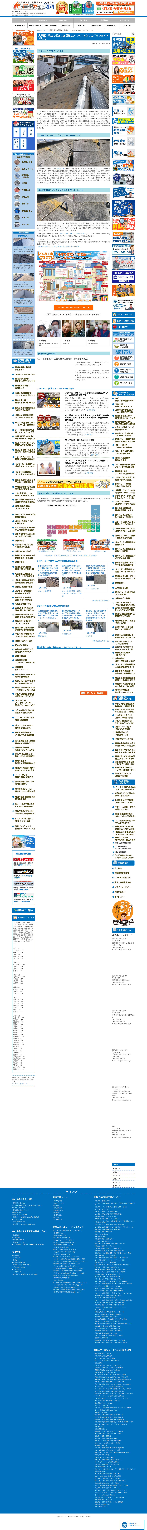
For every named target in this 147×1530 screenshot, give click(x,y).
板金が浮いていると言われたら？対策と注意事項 (109, 1224)
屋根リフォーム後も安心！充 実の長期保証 (26, 1217)
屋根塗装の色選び (100, 1236)
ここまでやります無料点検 (62, 1238)
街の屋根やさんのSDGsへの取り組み (24, 1224)
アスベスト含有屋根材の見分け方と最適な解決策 (109, 1448)
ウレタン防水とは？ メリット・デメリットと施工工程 (111, 1398)
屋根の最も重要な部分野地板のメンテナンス (108, 1459)
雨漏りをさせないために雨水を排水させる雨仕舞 (109, 1419)
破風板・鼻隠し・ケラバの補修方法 (105, 1372)
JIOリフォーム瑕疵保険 (20, 1214)
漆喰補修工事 (58, 1208)
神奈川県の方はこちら (47, 551)
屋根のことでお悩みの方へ (103, 1201)
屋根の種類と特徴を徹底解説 (103, 1356)
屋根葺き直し (112, 26)
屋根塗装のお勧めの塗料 (102, 1504)
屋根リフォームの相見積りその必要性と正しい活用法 (111, 1207)
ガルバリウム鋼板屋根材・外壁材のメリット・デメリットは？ (113, 1293)
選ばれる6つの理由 (19, 1207)
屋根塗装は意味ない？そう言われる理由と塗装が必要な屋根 (113, 1379)
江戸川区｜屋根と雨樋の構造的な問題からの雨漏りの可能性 (80, 555)
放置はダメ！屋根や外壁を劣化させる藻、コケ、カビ (111, 1490)
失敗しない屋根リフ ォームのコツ (105, 1246)
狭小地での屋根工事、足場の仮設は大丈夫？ (108, 1274)
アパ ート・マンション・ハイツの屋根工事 (67, 1256)
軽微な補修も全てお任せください (64, 1240)
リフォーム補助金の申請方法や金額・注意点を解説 (69, 1289)
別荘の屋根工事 (58, 1280)
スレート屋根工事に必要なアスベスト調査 (107, 1450)
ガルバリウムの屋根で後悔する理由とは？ (107, 1473)
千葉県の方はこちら (73, 551)
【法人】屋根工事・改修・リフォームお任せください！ (70, 1282)
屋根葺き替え (20, 26)
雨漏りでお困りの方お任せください (64, 1242)
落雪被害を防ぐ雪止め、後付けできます (107, 1316)
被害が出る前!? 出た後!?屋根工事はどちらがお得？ (110, 1243)
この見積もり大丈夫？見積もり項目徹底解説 (108, 1214)
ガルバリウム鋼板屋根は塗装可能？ (105, 1298)
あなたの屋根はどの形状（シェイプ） (106, 1410)
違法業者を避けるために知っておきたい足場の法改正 (111, 1342)
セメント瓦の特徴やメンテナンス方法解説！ (108, 1478)
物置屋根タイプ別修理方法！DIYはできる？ (67, 1263)
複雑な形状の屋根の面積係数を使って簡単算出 (109, 1431)
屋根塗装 (56, 1205)
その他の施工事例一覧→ (101, 600)
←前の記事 (48, 555)
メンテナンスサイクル (101, 1209)
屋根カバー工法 (35, 26)
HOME (39, 30)
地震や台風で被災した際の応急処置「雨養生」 (109, 1433)
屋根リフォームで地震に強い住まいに (65, 1249)
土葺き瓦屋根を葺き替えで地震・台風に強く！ (109, 1483)
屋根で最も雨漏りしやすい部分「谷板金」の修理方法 (111, 1424)
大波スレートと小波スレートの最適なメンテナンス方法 (111, 1485)
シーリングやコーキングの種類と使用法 (107, 1462)
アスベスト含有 (60, 168)
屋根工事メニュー (59, 1233)
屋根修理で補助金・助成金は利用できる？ (66, 1287)
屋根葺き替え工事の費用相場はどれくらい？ (67, 1292)
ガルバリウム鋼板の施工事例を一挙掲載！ (107, 1276)
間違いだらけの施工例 (101, 1234)
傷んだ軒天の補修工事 (101, 1405)
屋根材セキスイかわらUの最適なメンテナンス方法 (110, 1272)
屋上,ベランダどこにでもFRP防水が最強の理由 (109, 1386)
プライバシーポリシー (20, 1267)
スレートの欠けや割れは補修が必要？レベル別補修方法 (111, 1257)
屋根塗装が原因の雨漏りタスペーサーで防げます (109, 1382)
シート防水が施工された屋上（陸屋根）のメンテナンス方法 (113, 1389)
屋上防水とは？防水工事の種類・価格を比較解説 (109, 1391)
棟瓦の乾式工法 (99, 1309)
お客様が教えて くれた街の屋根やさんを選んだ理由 (28, 1244)
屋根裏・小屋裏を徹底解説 (103, 1436)
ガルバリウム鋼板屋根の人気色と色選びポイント (109, 1302)
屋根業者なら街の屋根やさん (22, 1265)
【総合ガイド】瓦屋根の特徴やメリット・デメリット (111, 1307)
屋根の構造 (98, 1363)
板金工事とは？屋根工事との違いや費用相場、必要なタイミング (114, 1227)
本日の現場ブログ (18, 1240)
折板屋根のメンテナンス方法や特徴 (105, 1262)
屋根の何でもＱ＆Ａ (19, 1242)
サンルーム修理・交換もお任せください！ (66, 1266)
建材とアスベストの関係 (102, 1455)
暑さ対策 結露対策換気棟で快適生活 (106, 1438)
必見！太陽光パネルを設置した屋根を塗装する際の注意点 (112, 1265)
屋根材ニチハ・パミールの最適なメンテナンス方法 (110, 1269)
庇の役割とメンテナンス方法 (103, 1403)
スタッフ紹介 (17, 1257)
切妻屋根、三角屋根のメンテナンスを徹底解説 (109, 1367)
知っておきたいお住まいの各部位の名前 (107, 1360)
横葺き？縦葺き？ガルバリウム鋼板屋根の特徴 (109, 1290)
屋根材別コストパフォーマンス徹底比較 (107, 1464)
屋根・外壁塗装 (50, 26)
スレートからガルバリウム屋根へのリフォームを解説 (111, 1281)
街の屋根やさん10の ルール (21, 1210)
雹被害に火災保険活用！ (102, 1338)
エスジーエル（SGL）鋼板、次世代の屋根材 (108, 1476)
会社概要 (104, 20)
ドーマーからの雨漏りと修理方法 (105, 1495)
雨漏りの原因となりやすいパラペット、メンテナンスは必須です (114, 1393)
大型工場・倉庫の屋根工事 (62, 1254)
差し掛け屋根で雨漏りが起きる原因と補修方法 (109, 1417)
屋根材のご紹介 (99, 1426)
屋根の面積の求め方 (101, 1429)
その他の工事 (58, 1219)
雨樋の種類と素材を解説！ (62, 1278)
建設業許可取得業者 (19, 1262)
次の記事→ (93, 555)
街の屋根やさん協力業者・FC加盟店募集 (25, 1274)
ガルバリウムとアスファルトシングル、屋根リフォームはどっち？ (115, 1469)
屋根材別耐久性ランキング (103, 1466)
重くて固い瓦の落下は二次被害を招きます (107, 1328)
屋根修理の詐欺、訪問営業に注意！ (105, 1216)
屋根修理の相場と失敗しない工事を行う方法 (108, 1248)
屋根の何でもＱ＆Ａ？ (101, 1506)
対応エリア (16, 1260)
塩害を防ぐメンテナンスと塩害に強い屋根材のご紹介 (111, 1492)
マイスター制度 (18, 1219)
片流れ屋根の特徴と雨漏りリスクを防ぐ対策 (108, 1365)
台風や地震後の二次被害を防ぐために (106, 1333)
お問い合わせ (124, 20)
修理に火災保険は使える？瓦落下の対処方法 (108, 1331)
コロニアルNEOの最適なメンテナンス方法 (107, 1286)
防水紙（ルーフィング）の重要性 (105, 1457)
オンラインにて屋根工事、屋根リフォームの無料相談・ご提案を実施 (115, 1203)
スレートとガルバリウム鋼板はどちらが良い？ (109, 1279)
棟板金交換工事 (58, 1210)
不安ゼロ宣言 (17, 1212)
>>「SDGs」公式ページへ (20, 1084)
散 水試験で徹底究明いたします (63, 1245)
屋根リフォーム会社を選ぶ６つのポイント (107, 1321)
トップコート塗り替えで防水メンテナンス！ (108, 1400)
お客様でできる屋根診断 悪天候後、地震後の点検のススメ (114, 1323)
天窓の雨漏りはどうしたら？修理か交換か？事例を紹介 (111, 1377)
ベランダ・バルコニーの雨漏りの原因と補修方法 (109, 1396)
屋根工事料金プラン (60, 1235)
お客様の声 (42, 20)
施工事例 (83, 20)
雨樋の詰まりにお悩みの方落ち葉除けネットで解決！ (70, 1273)
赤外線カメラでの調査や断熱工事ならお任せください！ (70, 1261)
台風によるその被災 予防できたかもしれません (109, 1335)
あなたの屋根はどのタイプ (103, 1353)
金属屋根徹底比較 (100, 1471)
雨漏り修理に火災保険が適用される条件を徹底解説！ (111, 1340)
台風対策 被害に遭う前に (61, 1247)
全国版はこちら (100, 551)
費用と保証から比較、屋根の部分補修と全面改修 (109, 1250)
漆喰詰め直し (96, 26)
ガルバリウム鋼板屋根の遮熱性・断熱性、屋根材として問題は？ (114, 1300)
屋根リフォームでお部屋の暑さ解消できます (108, 1440)
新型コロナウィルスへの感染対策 (72, 234)
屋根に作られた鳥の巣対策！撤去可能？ (66, 1275)
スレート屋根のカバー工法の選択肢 (105, 1255)
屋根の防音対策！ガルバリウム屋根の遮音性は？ (109, 1305)
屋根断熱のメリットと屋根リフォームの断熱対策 (109, 1497)
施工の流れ (63, 20)
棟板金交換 (65, 26)
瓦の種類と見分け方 (101, 1445)
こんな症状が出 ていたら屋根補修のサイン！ (108, 1326)
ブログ (44, 30)
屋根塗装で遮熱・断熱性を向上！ (105, 1239)
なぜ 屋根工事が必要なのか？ (103, 1241)
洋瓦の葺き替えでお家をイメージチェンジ (107, 1488)
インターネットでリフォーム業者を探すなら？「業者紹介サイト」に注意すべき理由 (115, 1221)
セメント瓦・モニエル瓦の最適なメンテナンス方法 (110, 1481)
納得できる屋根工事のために (103, 1232)
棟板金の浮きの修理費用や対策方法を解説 (107, 1229)
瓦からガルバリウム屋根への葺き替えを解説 (108, 1295)
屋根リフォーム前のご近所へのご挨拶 (106, 1211)
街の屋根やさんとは (19, 1203)
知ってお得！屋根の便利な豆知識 (105, 1358)
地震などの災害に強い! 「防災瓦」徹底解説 (108, 1314)
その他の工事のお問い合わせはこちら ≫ (73, 307)
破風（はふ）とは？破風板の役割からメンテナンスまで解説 (113, 1407)
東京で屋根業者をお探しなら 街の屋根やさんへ (27, 1205)
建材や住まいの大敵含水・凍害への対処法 (107, 1443)
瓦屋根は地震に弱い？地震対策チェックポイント (109, 1312)
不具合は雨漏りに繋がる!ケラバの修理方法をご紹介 (110, 1374)
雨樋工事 (81, 26)
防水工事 (127, 26)
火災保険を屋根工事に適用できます (64, 1252)
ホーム (22, 20)
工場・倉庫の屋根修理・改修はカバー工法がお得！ (69, 1268)
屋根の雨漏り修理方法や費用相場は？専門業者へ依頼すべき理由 (114, 1422)
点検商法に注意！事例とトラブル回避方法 (107, 1218)
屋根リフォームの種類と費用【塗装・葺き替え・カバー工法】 (113, 1253)
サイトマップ (17, 1272)
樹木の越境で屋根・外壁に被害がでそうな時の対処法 (111, 1319)
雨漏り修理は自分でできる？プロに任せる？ (108, 1370)
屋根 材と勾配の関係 (101, 1412)
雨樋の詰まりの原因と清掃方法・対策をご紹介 (68, 1270)
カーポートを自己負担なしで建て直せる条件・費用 (69, 1259)
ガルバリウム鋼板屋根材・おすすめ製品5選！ (108, 1288)
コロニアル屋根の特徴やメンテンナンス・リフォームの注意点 (113, 1283)
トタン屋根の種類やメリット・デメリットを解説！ (110, 1260)
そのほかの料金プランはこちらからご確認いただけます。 (59, 246)
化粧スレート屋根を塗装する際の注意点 (107, 1267)
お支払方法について (19, 1222)
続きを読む (91, 410)
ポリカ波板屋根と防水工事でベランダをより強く (68, 1285)
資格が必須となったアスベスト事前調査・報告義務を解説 (112, 1452)
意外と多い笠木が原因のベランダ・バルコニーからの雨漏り (113, 1384)
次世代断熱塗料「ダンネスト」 (104, 1499)
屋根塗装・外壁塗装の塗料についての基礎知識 (109, 1502)
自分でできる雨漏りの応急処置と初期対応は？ (109, 1415)
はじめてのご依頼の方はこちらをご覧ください (68, 1230)
